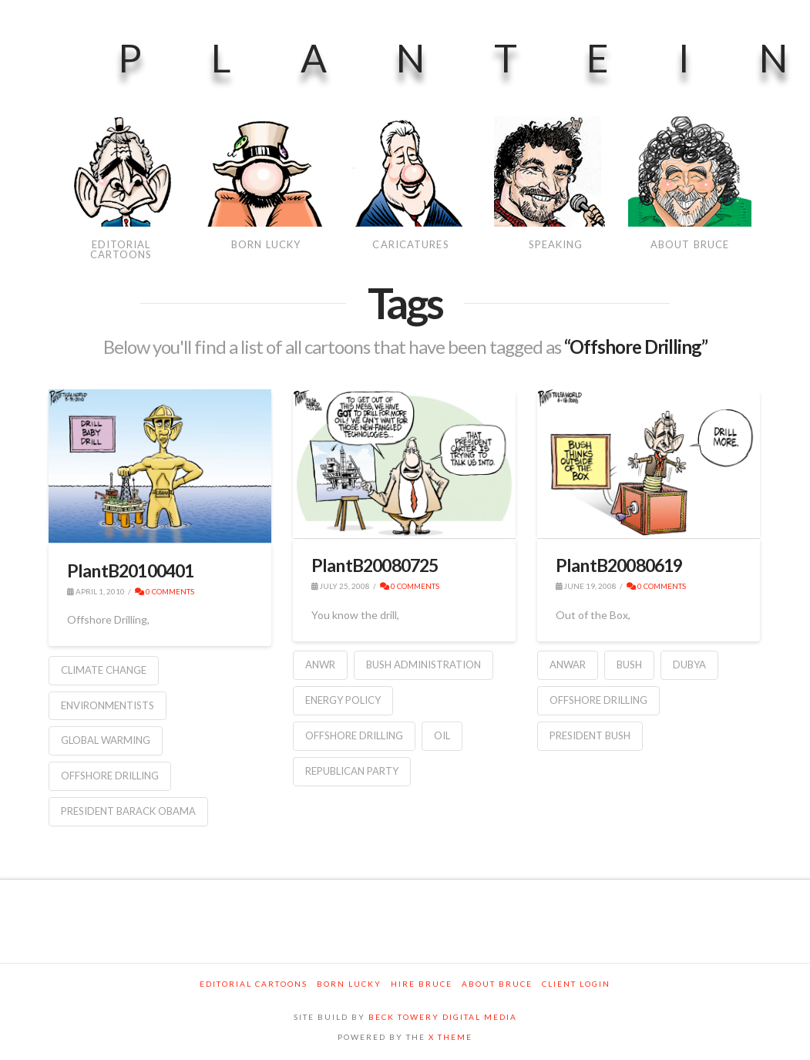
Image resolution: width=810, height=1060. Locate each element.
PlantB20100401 (130, 570)
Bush (629, 664)
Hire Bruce (421, 983)
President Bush (590, 735)
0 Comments (164, 591)
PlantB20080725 (375, 565)
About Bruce (497, 983)
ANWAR (568, 664)
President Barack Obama (128, 811)
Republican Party (351, 771)
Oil (442, 735)
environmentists (107, 705)
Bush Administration (423, 664)
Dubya (689, 664)
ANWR (320, 664)
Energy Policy (343, 700)
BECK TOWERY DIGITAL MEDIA (442, 1016)
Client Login (576, 983)
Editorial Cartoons (254, 983)
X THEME (450, 1036)
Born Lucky (349, 983)
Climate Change (103, 670)
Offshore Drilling (110, 775)
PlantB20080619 (619, 565)
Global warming (105, 740)
